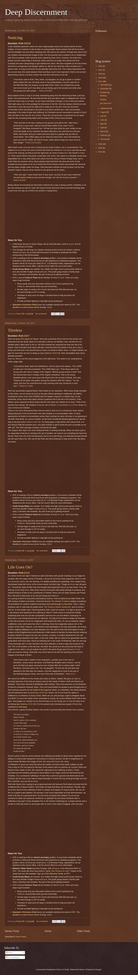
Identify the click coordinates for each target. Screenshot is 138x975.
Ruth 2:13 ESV (19, 180)
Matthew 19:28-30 (51, 353)
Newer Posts (12, 931)
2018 (100, 78)
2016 (100, 144)
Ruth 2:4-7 (24, 336)
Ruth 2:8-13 (25, 43)
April (102, 128)
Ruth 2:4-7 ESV (26, 386)
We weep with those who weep (56, 761)
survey (17, 49)
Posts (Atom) (21, 937)
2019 (100, 74)
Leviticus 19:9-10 (33, 422)
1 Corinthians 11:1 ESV (67, 405)
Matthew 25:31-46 (27, 704)
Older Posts (83, 931)
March (103, 131)
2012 (100, 152)
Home (48, 931)
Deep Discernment (36, 12)
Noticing (15, 37)
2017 (100, 81)
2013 (100, 148)
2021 (100, 70)
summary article (18, 581)
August (103, 112)
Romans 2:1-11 (72, 649)
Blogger (98, 969)
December (104, 85)
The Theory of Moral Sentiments (57, 607)
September (105, 108)
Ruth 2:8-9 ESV (45, 91)
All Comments (12, 957)
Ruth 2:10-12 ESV (33, 143)
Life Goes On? (20, 567)
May (102, 124)
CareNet (74, 767)
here (35, 781)
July (102, 116)
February (104, 135)
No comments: (42, 314)
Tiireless (15, 330)
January (103, 139)
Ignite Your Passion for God (57, 871)
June (102, 120)
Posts (9, 953)
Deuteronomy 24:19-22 (37, 693)
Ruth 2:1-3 (24, 573)
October (103, 92)
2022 (100, 66)
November (104, 88)
